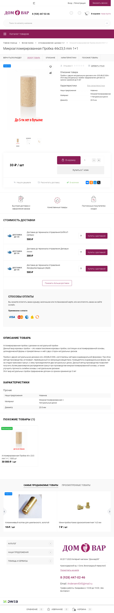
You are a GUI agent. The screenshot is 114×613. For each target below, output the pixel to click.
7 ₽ (63, 527)
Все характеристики (96, 86)
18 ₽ (10, 527)
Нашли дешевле (22, 182)
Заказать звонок (100, 3)
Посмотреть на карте (69, 570)
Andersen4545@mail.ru (79, 583)
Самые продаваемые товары (41, 485)
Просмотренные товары (76, 485)
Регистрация (80, 3)
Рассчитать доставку (49, 182)
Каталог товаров (16, 33)
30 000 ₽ (19, 463)
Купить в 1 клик (81, 170)
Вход (70, 3)
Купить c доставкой (96, 236)
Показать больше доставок (57, 283)
